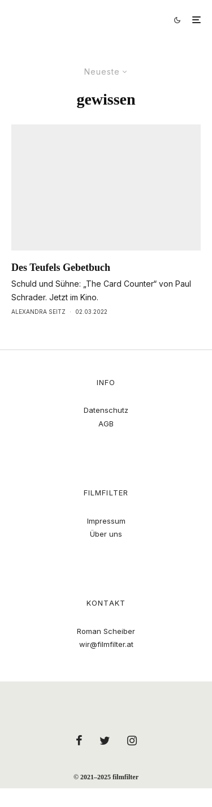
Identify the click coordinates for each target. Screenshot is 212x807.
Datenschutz (106, 410)
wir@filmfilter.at (106, 644)
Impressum (106, 520)
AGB (106, 423)
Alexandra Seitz (38, 311)
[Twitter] (105, 740)
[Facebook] (79, 740)
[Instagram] (132, 740)
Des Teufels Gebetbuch (60, 267)
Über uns (106, 533)
